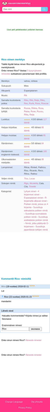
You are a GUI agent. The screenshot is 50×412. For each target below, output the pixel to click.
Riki (31, 100)
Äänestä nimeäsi (33, 340)
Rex (26, 103)
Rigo (26, 183)
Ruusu (40, 111)
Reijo (36, 100)
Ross (37, 103)
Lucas (32, 178)
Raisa (26, 111)
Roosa (27, 108)
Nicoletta (34, 183)
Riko (42, 100)
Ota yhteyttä (36, 402)
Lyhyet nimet (30, 191)
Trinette (32, 186)
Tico (26, 178)
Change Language (14, 402)
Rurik (31, 103)
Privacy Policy (25, 408)
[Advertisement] (25, 21)
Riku (26, 100)
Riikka (34, 108)
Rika (26, 114)
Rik (25, 95)
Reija (31, 114)
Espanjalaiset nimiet (33, 198)
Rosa (40, 108)
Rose (33, 111)
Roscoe (44, 103)
